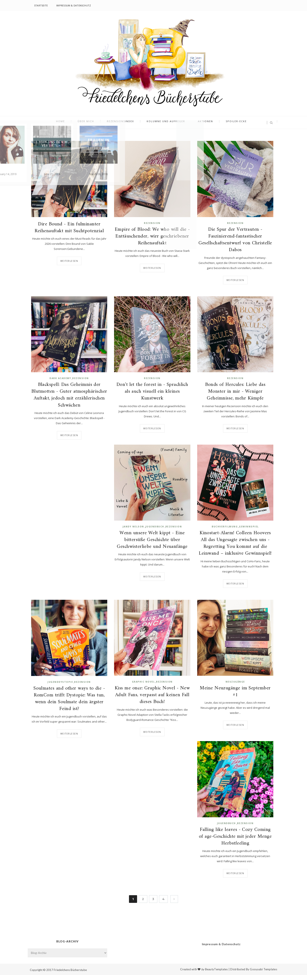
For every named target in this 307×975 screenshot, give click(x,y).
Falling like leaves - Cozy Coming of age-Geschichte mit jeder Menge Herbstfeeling (235, 836)
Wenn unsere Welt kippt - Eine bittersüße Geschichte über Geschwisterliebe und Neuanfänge (152, 540)
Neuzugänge (235, 681)
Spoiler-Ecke (225, 122)
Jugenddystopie (60, 681)
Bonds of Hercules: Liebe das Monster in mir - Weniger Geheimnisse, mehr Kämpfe (235, 391)
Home (71, 122)
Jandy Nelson (133, 526)
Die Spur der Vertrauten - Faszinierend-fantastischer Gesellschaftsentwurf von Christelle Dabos (235, 240)
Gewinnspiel (249, 526)
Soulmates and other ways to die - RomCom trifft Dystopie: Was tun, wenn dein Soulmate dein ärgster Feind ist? (69, 699)
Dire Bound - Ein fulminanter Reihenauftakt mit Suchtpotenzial (69, 228)
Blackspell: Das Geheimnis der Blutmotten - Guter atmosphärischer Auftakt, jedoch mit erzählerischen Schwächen (69, 395)
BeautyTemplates (216, 969)
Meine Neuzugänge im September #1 (235, 692)
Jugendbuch (154, 526)
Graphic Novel (143, 681)
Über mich (92, 122)
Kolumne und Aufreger (164, 122)
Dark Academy (60, 378)
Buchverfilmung (225, 526)
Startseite (41, 5)
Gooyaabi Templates (263, 969)
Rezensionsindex (122, 122)
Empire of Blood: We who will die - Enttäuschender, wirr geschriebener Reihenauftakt (152, 236)
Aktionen (199, 122)
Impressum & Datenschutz (73, 5)
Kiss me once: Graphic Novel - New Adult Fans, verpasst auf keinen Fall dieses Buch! (152, 695)
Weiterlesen (69, 260)
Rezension (152, 223)
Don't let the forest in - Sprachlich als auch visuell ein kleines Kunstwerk (152, 391)
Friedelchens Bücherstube (70, 970)
